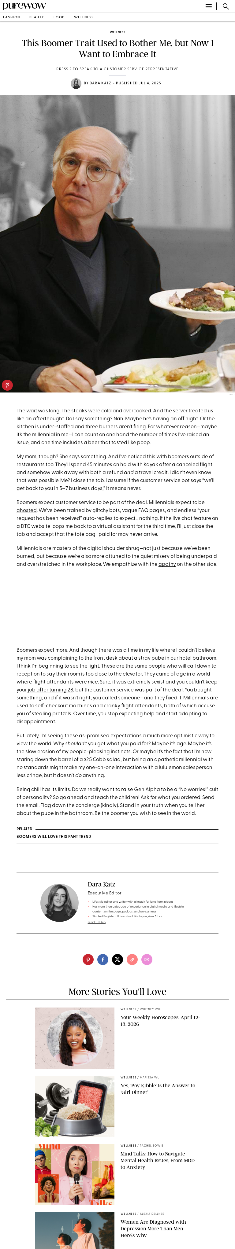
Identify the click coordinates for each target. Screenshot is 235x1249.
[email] (146, 959)
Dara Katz (100, 83)
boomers (178, 456)
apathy (167, 564)
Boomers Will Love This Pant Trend (54, 837)
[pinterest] (7, 385)
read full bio (97, 922)
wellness (84, 17)
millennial (43, 434)
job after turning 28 (50, 690)
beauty (36, 17)
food (59, 17)
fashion (11, 17)
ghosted (27, 510)
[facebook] (102, 959)
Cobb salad (107, 759)
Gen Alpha (147, 789)
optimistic (185, 736)
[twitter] (117, 959)
